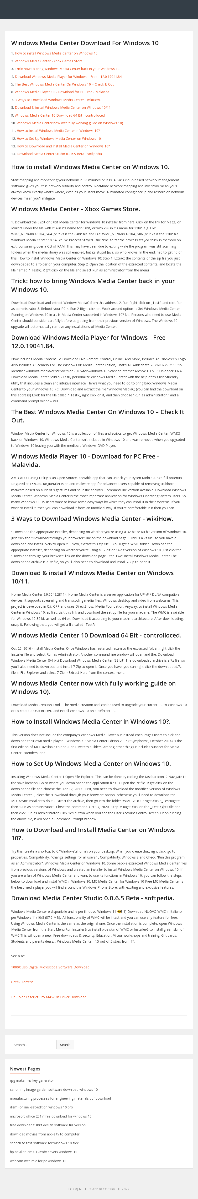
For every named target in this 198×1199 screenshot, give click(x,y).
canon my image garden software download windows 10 (54, 1089)
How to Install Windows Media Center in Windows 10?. (58, 130)
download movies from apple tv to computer (44, 1134)
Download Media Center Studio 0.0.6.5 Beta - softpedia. (60, 153)
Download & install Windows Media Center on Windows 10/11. (63, 107)
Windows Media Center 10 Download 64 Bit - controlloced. (60, 115)
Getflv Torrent (22, 982)
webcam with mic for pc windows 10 (38, 1161)
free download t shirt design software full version (48, 1125)
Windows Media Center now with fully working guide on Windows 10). (70, 123)
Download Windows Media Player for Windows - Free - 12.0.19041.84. (68, 76)
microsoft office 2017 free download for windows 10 (51, 1116)
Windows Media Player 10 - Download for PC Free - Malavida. (62, 92)
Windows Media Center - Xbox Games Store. (49, 61)
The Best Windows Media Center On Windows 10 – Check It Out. (65, 84)
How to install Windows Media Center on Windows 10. (56, 53)
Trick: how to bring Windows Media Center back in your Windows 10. (67, 68)
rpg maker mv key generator (32, 1080)
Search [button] (65, 1044)
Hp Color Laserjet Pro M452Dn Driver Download (48, 997)
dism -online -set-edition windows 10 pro (41, 1107)
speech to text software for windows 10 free (44, 1143)
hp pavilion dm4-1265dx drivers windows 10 (43, 1152)
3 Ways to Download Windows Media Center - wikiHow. (58, 99)
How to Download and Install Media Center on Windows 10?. (63, 146)
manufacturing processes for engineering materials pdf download (60, 1098)
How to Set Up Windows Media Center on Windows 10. (59, 138)
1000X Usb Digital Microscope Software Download (50, 967)
